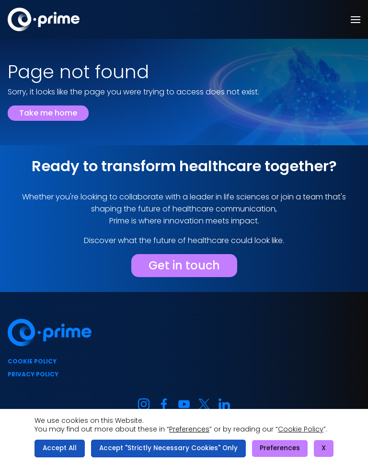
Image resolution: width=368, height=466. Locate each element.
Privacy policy (33, 374)
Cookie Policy (300, 429)
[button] (355, 19)
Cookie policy (32, 361)
